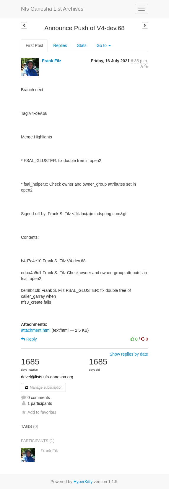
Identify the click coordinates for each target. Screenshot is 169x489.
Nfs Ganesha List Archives (52, 9)
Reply (29, 339)
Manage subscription (43, 387)
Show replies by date (129, 354)
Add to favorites (38, 412)
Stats (82, 45)
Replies (60, 45)
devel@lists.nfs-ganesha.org (47, 376)
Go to (104, 45)
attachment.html (36, 330)
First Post (34, 45)
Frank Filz (51, 60)
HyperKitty (83, 481)
